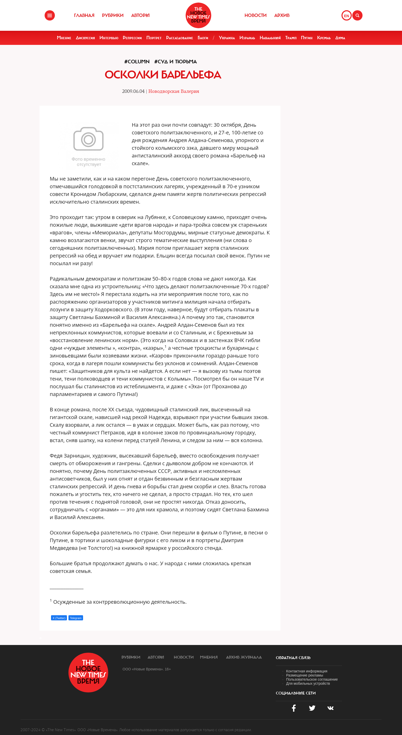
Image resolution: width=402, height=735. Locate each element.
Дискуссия (85, 38)
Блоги (203, 38)
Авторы (140, 15)
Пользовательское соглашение (312, 679)
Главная (84, 15)
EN (346, 16)
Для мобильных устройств (308, 683)
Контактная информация (306, 671)
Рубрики (113, 15)
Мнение (64, 38)
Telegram (76, 618)
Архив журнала (244, 657)
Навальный (270, 38)
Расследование (179, 38)
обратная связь (293, 657)
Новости (256, 15)
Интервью (108, 38)
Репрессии (132, 38)
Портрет (154, 38)
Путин (307, 38)
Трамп (291, 38)
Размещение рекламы (304, 675)
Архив (281, 15)
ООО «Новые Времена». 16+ (147, 669)
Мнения (209, 657)
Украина (227, 38)
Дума (340, 38)
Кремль (324, 38)
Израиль (247, 38)
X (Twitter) (59, 618)
